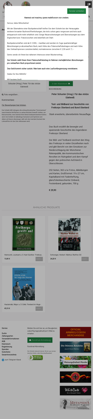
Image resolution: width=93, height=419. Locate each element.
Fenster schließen (76, 11)
